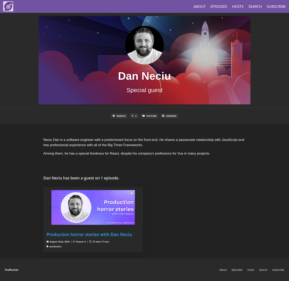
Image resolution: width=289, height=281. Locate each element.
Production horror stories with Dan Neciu (89, 234)
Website (119, 115)
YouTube (149, 115)
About (199, 6)
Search (255, 6)
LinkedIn (169, 115)
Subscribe (276, 6)
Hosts (238, 6)
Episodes (219, 6)
